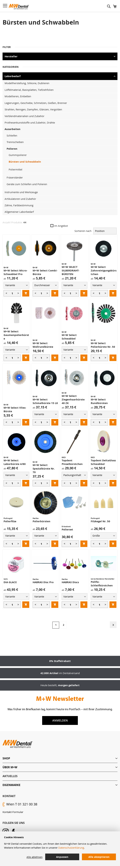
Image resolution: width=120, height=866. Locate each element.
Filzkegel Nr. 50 (100, 521)
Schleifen (12, 135)
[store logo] (19, 6)
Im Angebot (59, 225)
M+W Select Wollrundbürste (43, 345)
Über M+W (10, 767)
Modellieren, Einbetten (18, 96)
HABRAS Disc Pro (43, 582)
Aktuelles (10, 776)
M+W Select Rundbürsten (99, 401)
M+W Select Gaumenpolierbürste (16, 335)
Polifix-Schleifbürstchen (102, 583)
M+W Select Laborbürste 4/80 (15, 462)
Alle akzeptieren (98, 857)
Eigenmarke (11, 785)
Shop (6, 758)
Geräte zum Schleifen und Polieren (27, 184)
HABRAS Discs (70, 582)
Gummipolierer (18, 155)
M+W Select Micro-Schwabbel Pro (15, 272)
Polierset (67, 529)
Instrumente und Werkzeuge (21, 192)
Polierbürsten (41, 521)
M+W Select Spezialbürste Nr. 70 (44, 468)
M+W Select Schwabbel (69, 336)
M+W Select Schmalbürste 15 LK (45, 401)
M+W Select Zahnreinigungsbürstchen (103, 270)
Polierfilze (10, 521)
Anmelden (60, 720)
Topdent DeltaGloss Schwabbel (103, 462)
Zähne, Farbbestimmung (19, 205)
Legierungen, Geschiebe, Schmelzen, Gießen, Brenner (36, 103)
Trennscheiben (15, 142)
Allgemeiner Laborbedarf (19, 211)
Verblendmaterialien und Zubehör (24, 116)
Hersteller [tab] (11, 56)
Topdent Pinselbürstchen (72, 462)
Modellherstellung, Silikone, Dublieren (27, 83)
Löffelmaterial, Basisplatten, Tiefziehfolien (29, 89)
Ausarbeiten (12, 129)
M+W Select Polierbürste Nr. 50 (103, 345)
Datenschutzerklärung (71, 847)
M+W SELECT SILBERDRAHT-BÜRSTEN (70, 270)
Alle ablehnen (34, 857)
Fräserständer (15, 177)
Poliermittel (15, 169)
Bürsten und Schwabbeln (25, 161)
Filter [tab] (7, 47)
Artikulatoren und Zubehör (20, 198)
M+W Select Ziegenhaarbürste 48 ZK (73, 399)
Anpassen (62, 857)
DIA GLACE (10, 582)
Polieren (12, 148)
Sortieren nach (82, 231)
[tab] (60, 758)
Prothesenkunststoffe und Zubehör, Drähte (30, 122)
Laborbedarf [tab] (13, 76)
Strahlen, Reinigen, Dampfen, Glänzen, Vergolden (33, 109)
